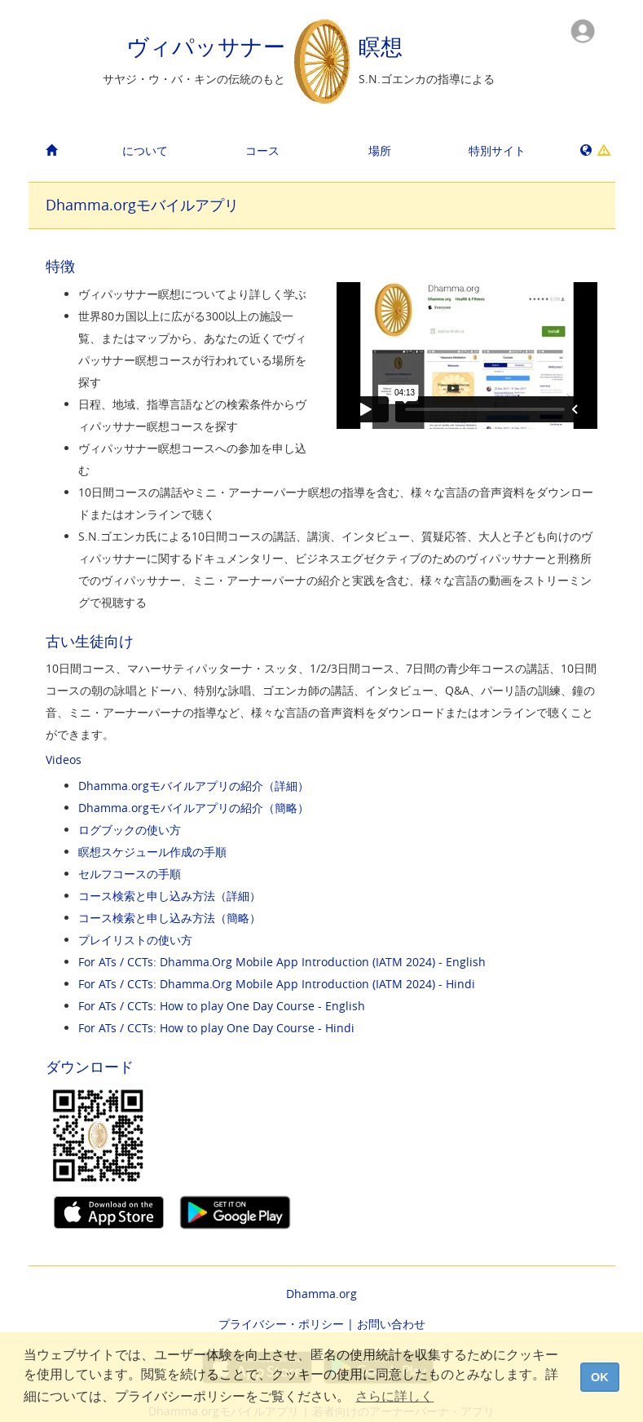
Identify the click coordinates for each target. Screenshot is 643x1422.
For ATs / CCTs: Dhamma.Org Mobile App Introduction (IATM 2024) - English (282, 961)
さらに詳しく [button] (394, 1396)
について (145, 150)
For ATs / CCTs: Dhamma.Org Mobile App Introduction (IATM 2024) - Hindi (276, 983)
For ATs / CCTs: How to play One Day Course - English (221, 1006)
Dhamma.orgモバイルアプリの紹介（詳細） (193, 785)
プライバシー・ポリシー (281, 1323)
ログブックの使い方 (129, 829)
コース (262, 150)
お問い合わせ (391, 1323)
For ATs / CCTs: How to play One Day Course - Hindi (216, 1028)
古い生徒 (75, 641)
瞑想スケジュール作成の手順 (152, 851)
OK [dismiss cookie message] (600, 1377)
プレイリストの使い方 (135, 939)
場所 (379, 150)
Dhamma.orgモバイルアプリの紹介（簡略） (193, 807)
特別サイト (497, 150)
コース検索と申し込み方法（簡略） (169, 917)
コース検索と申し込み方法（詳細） (169, 895)
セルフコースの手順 (129, 873)
